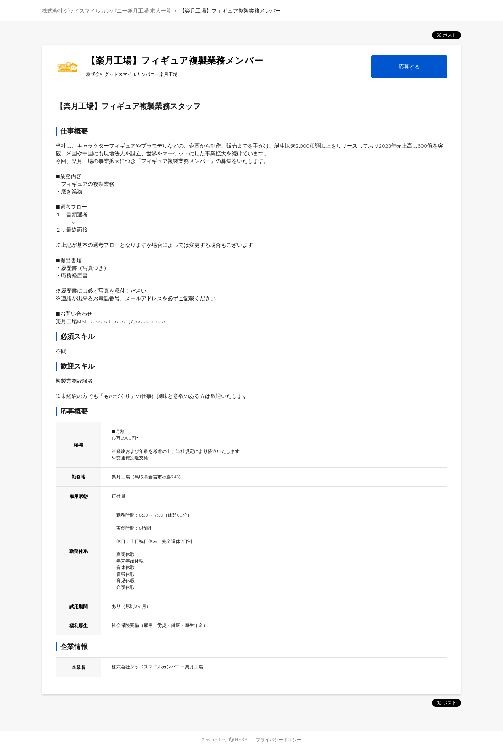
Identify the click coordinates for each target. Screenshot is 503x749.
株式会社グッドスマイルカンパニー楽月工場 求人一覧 (106, 11)
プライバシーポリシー (278, 740)
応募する (409, 67)
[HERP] (238, 740)
